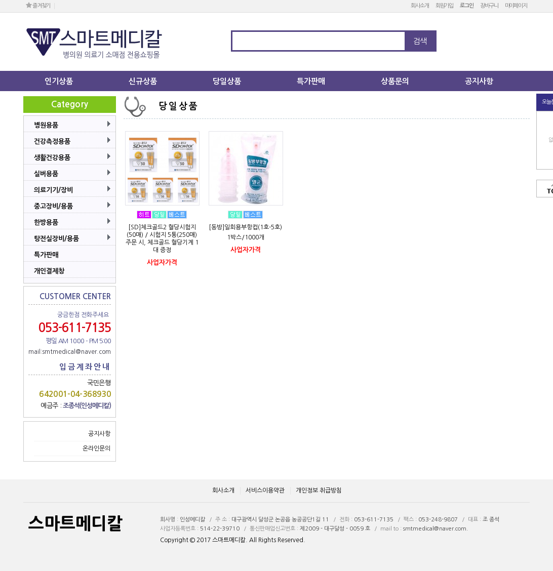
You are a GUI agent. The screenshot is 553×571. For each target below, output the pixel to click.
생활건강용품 (52, 157)
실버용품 (46, 174)
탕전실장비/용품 (56, 238)
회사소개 (420, 6)
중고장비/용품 (53, 206)
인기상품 (59, 81)
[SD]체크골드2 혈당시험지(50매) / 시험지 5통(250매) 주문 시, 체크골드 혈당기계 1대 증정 (162, 238)
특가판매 (311, 81)
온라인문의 (96, 448)
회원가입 (445, 6)
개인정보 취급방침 (319, 490)
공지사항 (479, 81)
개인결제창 (49, 271)
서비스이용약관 (265, 490)
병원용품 (46, 125)
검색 (420, 41)
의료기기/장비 (53, 190)
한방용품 (46, 222)
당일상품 (227, 81)
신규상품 (143, 81)
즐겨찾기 (38, 5)
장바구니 (489, 6)
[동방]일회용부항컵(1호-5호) (245, 227)
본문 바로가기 (0, 0)
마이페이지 (516, 6)
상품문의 (395, 81)
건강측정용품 (52, 141)
